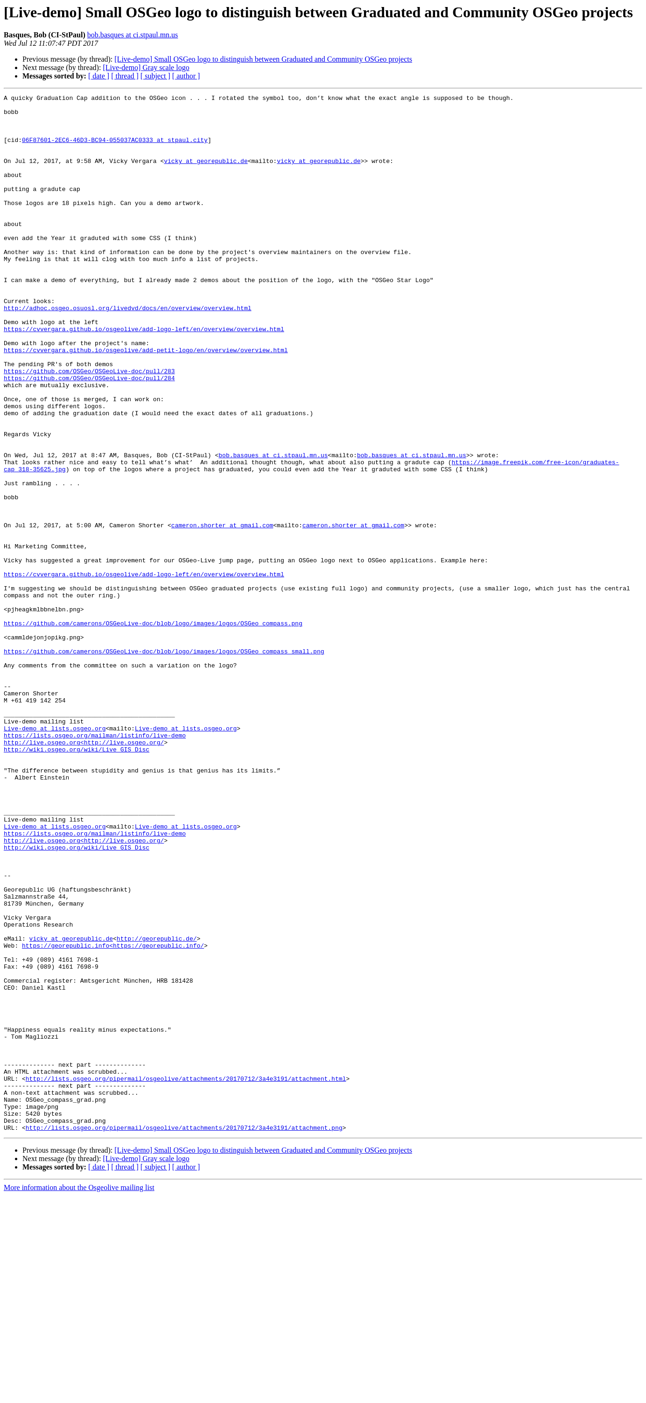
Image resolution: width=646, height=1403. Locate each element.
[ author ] (186, 76)
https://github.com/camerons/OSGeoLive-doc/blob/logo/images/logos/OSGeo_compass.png (153, 729)
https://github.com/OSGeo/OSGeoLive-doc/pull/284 (89, 435)
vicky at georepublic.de (205, 174)
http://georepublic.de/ (157, 1108)
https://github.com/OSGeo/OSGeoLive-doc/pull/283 (89, 427)
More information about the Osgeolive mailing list (79, 1395)
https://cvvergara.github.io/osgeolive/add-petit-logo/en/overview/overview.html (146, 401)
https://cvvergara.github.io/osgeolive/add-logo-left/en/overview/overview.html (144, 376)
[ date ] (98, 76)
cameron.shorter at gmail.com (222, 612)
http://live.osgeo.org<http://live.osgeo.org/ (84, 872)
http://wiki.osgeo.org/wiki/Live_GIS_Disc (76, 881)
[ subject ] (155, 76)
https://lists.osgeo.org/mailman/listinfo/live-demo (95, 864)
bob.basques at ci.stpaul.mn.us (132, 35)
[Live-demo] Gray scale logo (146, 67)
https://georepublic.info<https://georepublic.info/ (113, 1116)
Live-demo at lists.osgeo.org (54, 855)
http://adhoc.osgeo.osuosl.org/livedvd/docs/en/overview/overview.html (127, 351)
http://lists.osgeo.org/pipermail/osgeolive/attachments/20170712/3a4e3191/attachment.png (184, 1335)
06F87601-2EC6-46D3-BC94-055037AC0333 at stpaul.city (115, 149)
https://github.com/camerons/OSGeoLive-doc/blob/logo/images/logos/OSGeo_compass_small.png (164, 763)
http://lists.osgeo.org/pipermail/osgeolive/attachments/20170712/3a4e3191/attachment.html (186, 1276)
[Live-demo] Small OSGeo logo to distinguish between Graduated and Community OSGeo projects (263, 59)
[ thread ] (125, 76)
